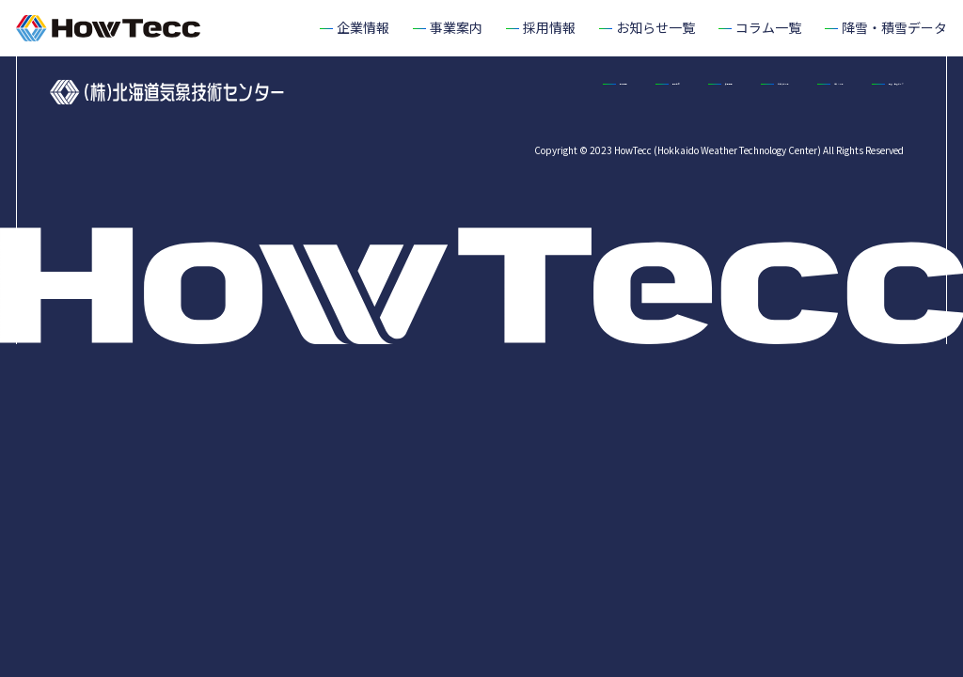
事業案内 (544, 92)
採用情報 (642, 92)
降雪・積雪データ (851, 128)
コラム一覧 (871, 92)
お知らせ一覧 (753, 92)
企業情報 (446, 92)
